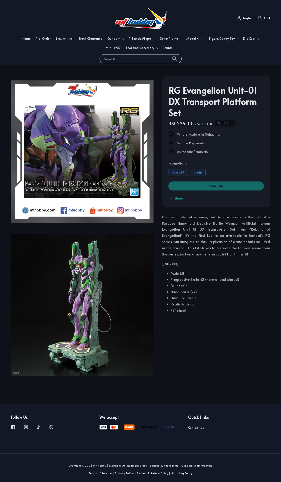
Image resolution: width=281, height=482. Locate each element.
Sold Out (216, 185)
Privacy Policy (124, 473)
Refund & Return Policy (152, 473)
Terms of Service (100, 473)
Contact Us (196, 427)
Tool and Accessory (140, 48)
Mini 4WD (113, 48)
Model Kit (193, 39)
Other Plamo (169, 39)
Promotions (178, 163)
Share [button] (176, 198)
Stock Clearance (90, 38)
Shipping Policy (182, 473)
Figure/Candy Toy (222, 39)
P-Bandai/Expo (140, 39)
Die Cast (249, 39)
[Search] (174, 58)
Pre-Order (43, 38)
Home (26, 38)
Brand (167, 48)
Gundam (113, 39)
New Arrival (65, 38)
